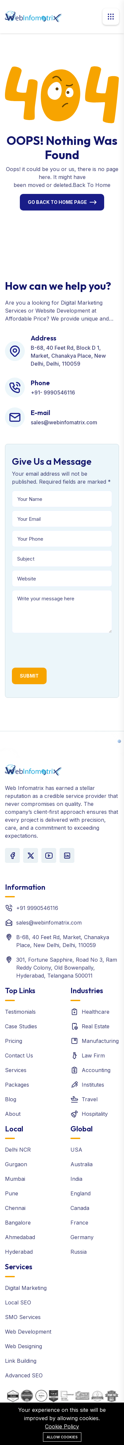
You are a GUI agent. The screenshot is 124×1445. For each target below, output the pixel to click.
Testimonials (20, 1011)
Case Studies (21, 1026)
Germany (82, 1237)
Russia (78, 1251)
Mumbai (15, 1178)
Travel (90, 1099)
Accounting (96, 1070)
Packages (17, 1084)
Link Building (20, 1360)
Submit (29, 676)
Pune (11, 1193)
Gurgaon (16, 1164)
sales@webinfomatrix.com (49, 922)
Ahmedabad (20, 1237)
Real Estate (95, 1026)
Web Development (28, 1331)
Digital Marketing (26, 1288)
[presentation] (62, 649)
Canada (79, 1208)
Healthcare (95, 1011)
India (76, 1178)
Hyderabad (19, 1251)
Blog (10, 1099)
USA (76, 1149)
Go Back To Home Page (57, 202)
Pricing (13, 1041)
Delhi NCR (18, 1149)
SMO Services (23, 1317)
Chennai (15, 1208)
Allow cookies (62, 1437)
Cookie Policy (62, 1426)
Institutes (93, 1084)
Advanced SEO (24, 1375)
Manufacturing (100, 1041)
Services (15, 1070)
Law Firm (93, 1055)
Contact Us (19, 1055)
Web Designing (23, 1346)
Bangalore (18, 1222)
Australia (81, 1164)
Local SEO (18, 1302)
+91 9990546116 (37, 908)
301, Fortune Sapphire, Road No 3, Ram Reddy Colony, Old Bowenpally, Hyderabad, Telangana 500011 (66, 967)
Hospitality (95, 1114)
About (13, 1114)
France (79, 1222)
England (80, 1193)
